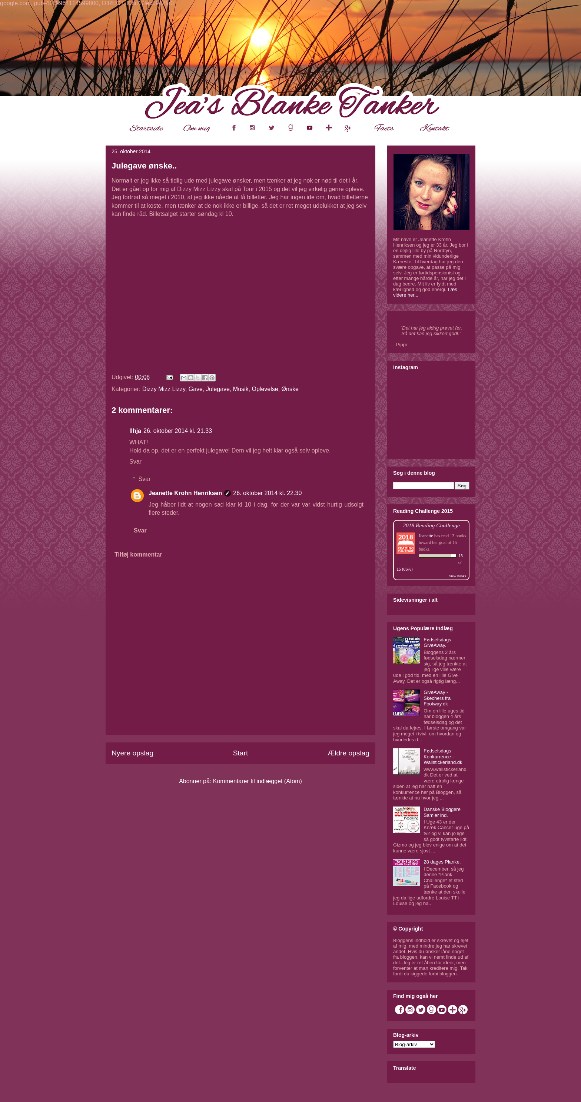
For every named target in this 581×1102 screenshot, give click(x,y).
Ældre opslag (348, 753)
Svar (135, 461)
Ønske (290, 389)
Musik (241, 389)
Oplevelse (265, 389)
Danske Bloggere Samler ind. (442, 812)
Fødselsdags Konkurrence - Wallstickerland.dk (443, 756)
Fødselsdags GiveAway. (437, 642)
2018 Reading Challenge (431, 525)
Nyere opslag (132, 753)
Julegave (218, 389)
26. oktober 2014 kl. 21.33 (177, 431)
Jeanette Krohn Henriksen (185, 493)
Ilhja (135, 431)
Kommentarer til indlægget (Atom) (257, 781)
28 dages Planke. (442, 862)
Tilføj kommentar (138, 554)
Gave (196, 389)
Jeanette (426, 535)
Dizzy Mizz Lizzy (163, 389)
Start (240, 753)
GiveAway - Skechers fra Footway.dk (437, 698)
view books (457, 576)
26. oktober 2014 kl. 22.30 (267, 493)
